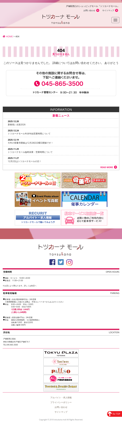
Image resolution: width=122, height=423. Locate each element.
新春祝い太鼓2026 (16, 124)
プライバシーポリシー (61, 402)
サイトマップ (108, 10)
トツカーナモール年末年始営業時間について (29, 133)
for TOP (116, 413)
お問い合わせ (89, 10)
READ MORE (106, 167)
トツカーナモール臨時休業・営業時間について (30, 152)
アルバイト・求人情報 (61, 397)
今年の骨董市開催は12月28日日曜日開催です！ (30, 142)
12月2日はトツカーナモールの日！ (24, 161)
